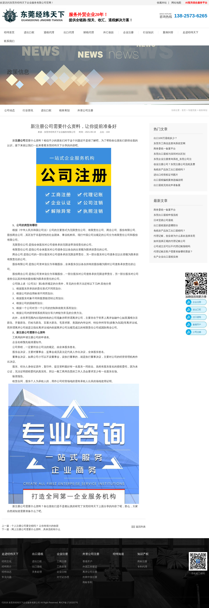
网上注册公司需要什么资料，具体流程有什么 (35, 529)
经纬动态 (6, 571)
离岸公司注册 (90, 571)
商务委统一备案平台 (165, 148)
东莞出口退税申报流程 (166, 215)
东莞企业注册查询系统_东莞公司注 (173, 159)
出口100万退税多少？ (165, 138)
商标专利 (87, 582)
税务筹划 (64, 110)
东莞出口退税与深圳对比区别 (169, 153)
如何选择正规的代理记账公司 (169, 241)
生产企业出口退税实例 (166, 256)
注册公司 (20, 140)
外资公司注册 (85, 110)
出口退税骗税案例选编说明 (168, 180)
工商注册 (62, 561)
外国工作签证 (90, 566)
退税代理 (49, 32)
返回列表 (141, 526)
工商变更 (62, 566)
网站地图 (176, 2)
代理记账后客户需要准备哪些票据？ (173, 251)
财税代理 (88, 32)
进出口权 (29, 32)
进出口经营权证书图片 (166, 174)
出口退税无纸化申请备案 (167, 185)
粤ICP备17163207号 (68, 602)
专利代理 (142, 566)
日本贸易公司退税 (163, 220)
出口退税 (37, 566)
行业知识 (148, 32)
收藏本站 (162, 2)
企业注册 (128, 32)
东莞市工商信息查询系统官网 (169, 143)
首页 (184, 110)
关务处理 (37, 571)
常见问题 (6, 577)
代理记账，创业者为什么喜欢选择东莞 (174, 235)
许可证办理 (63, 577)
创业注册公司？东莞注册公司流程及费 (174, 164)
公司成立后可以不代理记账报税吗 (172, 246)
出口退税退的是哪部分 (166, 225)
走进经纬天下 (190, 32)
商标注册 (142, 561)
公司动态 (9, 110)
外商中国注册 (90, 577)
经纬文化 (6, 561)
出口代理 (69, 32)
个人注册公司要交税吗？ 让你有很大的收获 (35, 525)
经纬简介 (6, 566)
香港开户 (87, 561)
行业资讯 (28, 110)
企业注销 (62, 571)
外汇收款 (108, 32)
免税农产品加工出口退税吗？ (169, 169)
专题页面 (192, 110)
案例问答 (168, 32)
